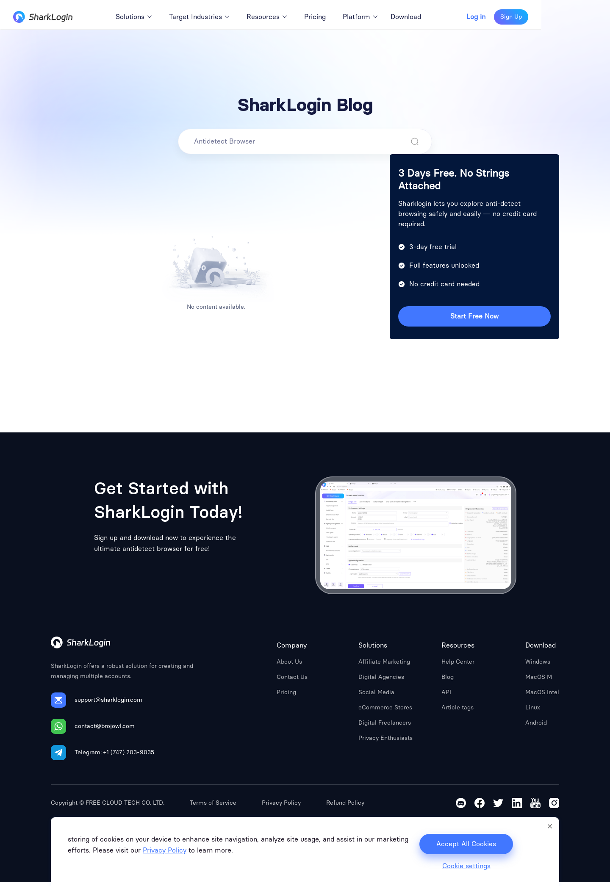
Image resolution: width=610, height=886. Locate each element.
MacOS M (538, 680)
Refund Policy (345, 806)
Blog (447, 680)
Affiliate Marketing (384, 665)
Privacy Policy (281, 806)
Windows (537, 665)
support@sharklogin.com (108, 703)
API (446, 696)
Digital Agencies (381, 680)
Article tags (457, 711)
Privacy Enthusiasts (385, 741)
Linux (532, 711)
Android (536, 726)
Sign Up (580, 16)
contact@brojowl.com (105, 730)
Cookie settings (466, 866)
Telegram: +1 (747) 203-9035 (114, 756)
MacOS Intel (542, 696)
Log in (545, 17)
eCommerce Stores (385, 711)
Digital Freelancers (384, 726)
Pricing (286, 696)
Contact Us (292, 680)
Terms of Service (213, 806)
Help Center (457, 665)
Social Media (376, 696)
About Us (289, 665)
